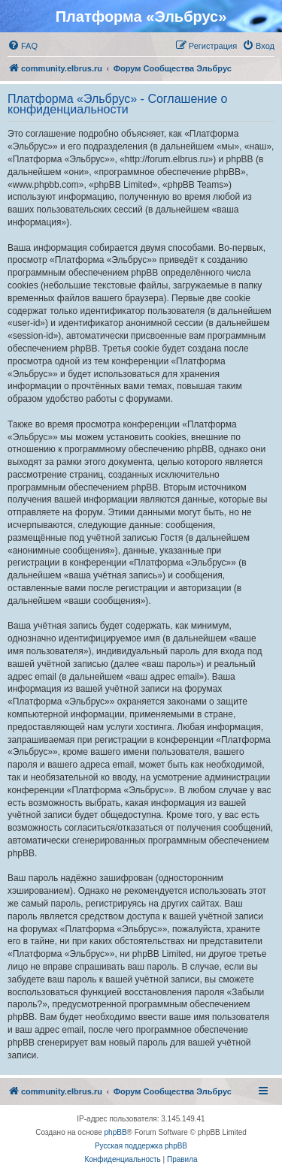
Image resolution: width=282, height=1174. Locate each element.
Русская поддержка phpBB (141, 1146)
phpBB (116, 1132)
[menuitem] (23, 46)
